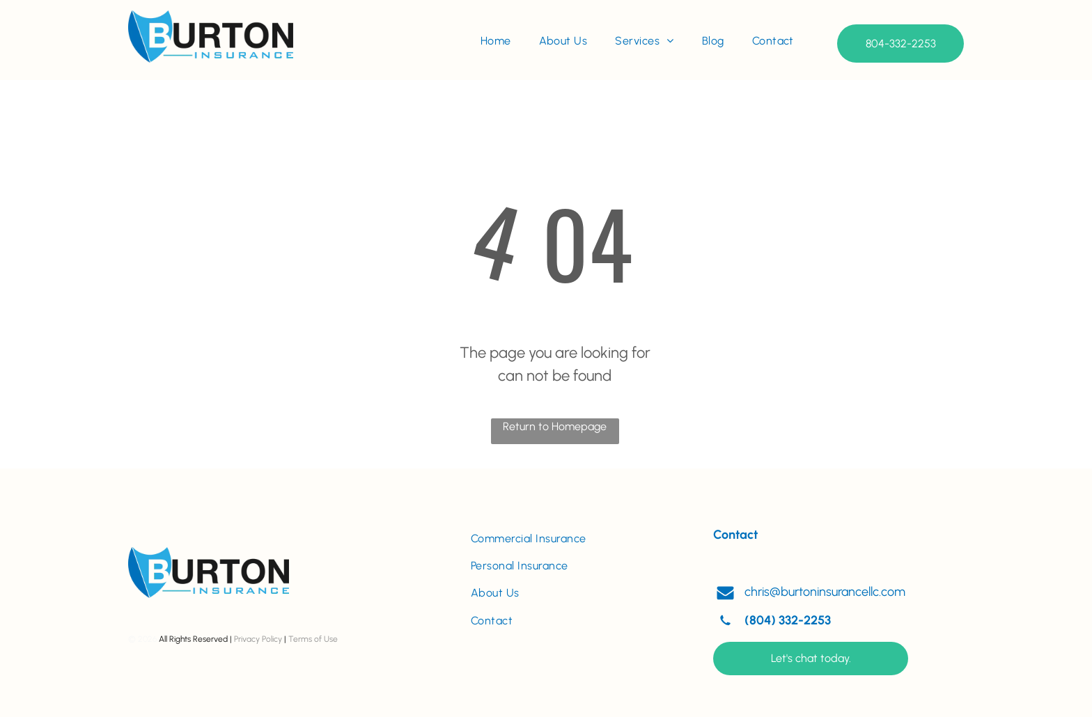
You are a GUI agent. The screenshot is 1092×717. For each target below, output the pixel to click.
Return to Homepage (555, 426)
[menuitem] (496, 41)
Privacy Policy (258, 639)
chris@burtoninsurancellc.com (824, 591)
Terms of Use (313, 639)
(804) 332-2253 (787, 620)
